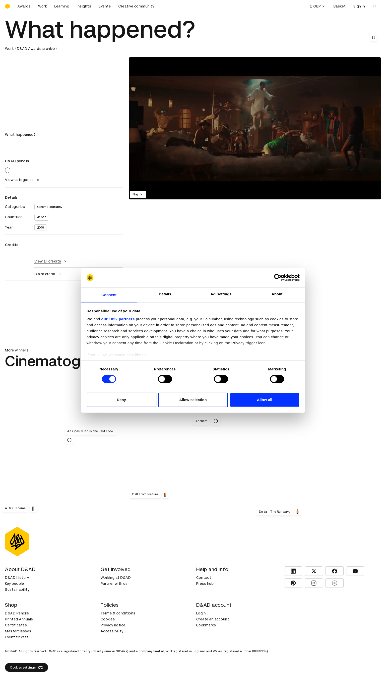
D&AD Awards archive (36, 49)
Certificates (16, 625)
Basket (339, 6)
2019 (40, 227)
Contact (203, 578)
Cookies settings (26, 667)
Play (138, 194)
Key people (14, 584)
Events (105, 6)
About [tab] (277, 294)
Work (42, 6)
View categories (22, 179)
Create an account (212, 619)
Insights (84, 6)
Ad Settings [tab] (220, 294)
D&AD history (17, 578)
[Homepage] (7, 6)
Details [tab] (165, 294)
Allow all (264, 400)
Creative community (136, 6)
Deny (121, 400)
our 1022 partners (118, 319)
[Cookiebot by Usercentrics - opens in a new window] (278, 277)
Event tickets (17, 637)
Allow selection (193, 400)
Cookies (108, 619)
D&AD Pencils (17, 613)
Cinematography (50, 207)
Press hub (205, 584)
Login (201, 613)
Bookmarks (206, 625)
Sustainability (17, 590)
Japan (42, 217)
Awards (24, 6)
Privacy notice (113, 625)
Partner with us (114, 584)
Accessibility (112, 631)
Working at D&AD (116, 578)
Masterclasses (18, 631)
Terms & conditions (118, 613)
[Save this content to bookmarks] (373, 37)
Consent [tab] (109, 295)
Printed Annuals (19, 619)
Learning (61, 6)
